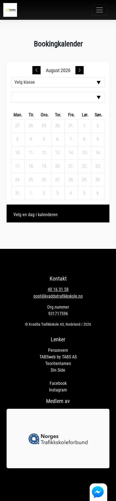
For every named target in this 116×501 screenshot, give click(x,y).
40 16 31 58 (58, 289)
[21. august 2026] (71, 166)
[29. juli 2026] (44, 125)
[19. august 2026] (44, 166)
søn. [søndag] (98, 115)
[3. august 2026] (17, 139)
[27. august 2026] (57, 179)
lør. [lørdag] (85, 115)
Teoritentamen (58, 363)
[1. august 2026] (84, 125)
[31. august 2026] (17, 193)
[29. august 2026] (84, 179)
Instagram (58, 390)
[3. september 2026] (57, 193)
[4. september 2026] (71, 193)
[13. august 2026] (57, 152)
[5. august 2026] (44, 139)
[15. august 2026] (84, 152)
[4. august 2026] (31, 139)
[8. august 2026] (84, 139)
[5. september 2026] (84, 193)
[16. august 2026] (98, 152)
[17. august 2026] (17, 166)
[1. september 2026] (31, 193)
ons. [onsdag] (45, 115)
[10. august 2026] (17, 152)
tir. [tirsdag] (31, 115)
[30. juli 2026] (57, 125)
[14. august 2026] (71, 152)
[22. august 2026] (84, 166)
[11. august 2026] (31, 152)
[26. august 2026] (44, 179)
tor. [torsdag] (58, 115)
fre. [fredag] (71, 115)
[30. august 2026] (98, 179)
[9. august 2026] (98, 139)
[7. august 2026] (71, 139)
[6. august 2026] (57, 139)
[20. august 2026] (57, 166)
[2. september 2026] (44, 193)
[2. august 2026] (98, 125)
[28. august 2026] (71, 179)
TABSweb (47, 357)
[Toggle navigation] (99, 9)
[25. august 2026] (31, 179)
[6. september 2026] (98, 193)
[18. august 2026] (31, 166)
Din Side (58, 370)
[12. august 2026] (44, 152)
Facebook (58, 383)
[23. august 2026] (98, 166)
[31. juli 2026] (71, 125)
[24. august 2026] (17, 179)
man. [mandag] (17, 115)
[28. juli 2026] (31, 125)
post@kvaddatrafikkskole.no (58, 296)
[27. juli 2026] (17, 125)
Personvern (58, 350)
